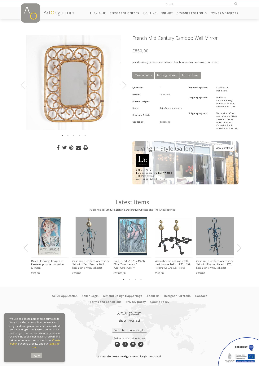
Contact (201, 296)
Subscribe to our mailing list (129, 330)
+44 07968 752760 (145, 175)
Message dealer (167, 75)
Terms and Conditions (105, 302)
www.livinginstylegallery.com (151, 179)
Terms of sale (190, 75)
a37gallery (36, 267)
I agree (36, 355)
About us (153, 296)
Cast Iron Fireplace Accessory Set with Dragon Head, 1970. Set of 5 (214, 262)
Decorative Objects (124, 13)
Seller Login (90, 296)
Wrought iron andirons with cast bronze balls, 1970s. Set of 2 (172, 262)
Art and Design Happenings (122, 296)
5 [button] (85, 136)
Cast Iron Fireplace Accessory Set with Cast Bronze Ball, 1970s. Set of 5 (90, 262)
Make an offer (143, 75)
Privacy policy (136, 302)
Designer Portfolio (192, 13)
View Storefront (224, 148)
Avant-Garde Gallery (124, 267)
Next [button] (122, 85)
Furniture (98, 13)
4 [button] (79, 136)
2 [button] (68, 136)
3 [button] (74, 136)
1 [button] (62, 136)
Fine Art (166, 13)
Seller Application (64, 296)
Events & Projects (224, 13)
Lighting (150, 13)
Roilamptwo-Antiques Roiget (87, 267)
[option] (73, 82)
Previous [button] (25, 85)
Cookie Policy (159, 302)
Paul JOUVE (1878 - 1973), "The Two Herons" (130, 262)
